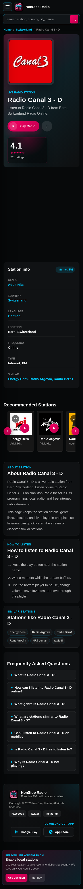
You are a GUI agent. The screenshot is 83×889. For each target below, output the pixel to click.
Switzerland (24, 29)
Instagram (52, 813)
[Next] (75, 431)
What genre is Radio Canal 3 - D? (40, 704)
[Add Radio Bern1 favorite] (74, 419)
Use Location (16, 877)
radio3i (58, 640)
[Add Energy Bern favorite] (15, 419)
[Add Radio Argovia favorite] (44, 419)
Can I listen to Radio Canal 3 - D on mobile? (40, 734)
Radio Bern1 (63, 379)
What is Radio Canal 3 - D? (35, 675)
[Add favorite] (47, 126)
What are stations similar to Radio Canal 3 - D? (39, 718)
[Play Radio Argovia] (54, 428)
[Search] (74, 19)
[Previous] (8, 431)
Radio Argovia (41, 379)
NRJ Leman (40, 640)
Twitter (35, 813)
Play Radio (22, 126)
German (14, 316)
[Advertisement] (41, 212)
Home (8, 29)
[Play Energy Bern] (24, 428)
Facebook (18, 813)
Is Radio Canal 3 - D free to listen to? (43, 749)
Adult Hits (16, 284)
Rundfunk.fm (18, 640)
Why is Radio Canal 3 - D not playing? (35, 763)
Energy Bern (18, 379)
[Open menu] (7, 6)
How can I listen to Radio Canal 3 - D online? (41, 689)
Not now (37, 877)
